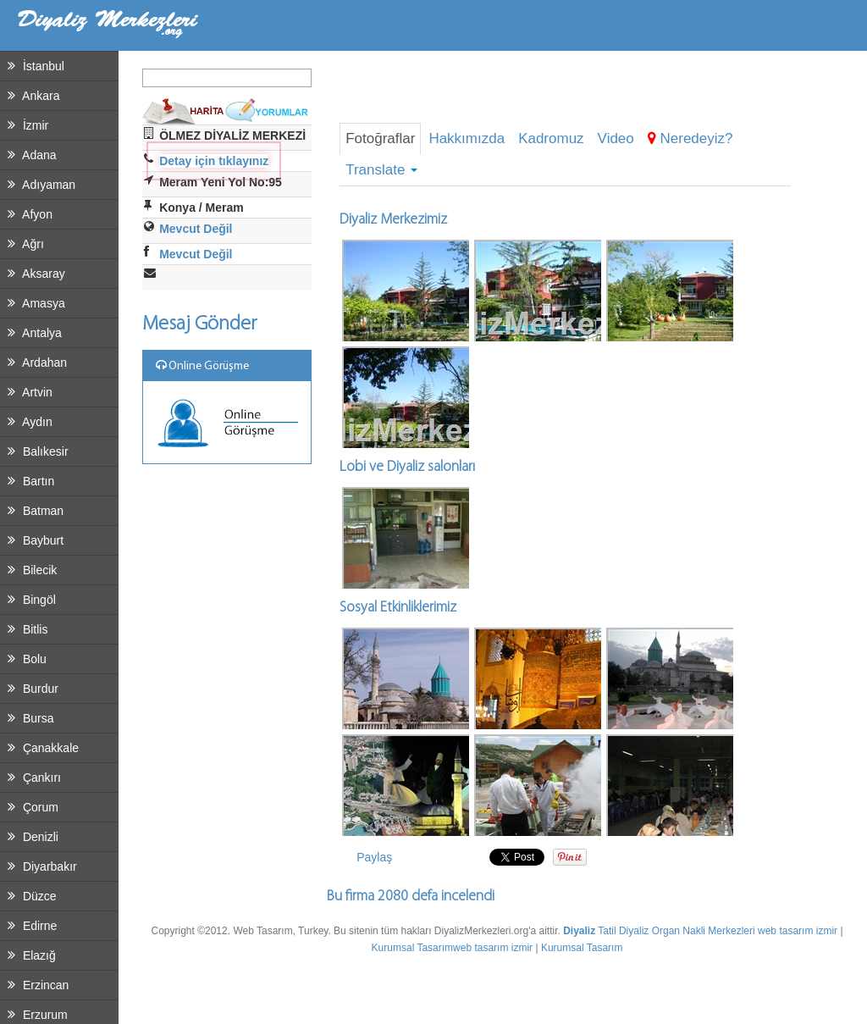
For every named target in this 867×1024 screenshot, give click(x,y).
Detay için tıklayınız (213, 161)
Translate (381, 170)
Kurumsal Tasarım (412, 948)
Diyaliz (579, 931)
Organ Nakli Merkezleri (703, 931)
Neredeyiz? (690, 138)
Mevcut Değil (195, 228)
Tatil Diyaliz (623, 931)
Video (616, 138)
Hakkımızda (466, 138)
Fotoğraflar (380, 138)
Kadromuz (550, 138)
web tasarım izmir (797, 931)
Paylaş (374, 857)
